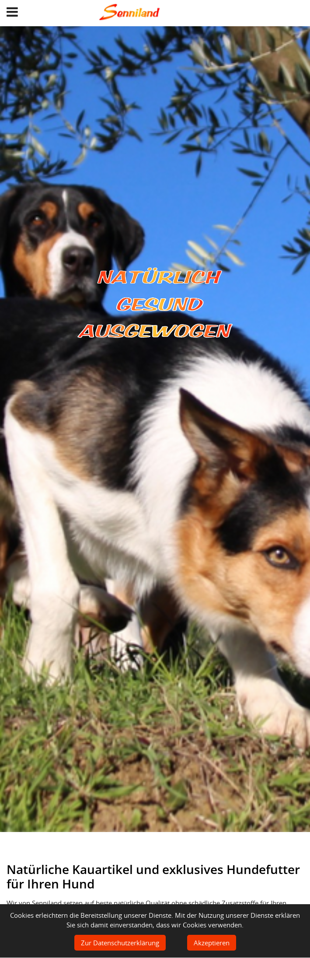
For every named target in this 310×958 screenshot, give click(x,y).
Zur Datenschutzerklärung (120, 942)
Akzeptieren (212, 942)
